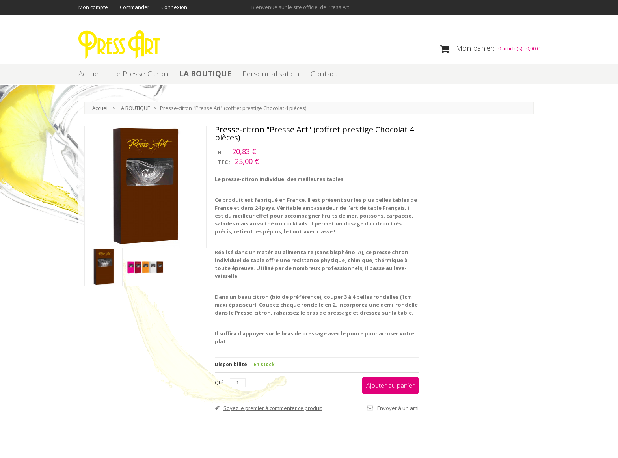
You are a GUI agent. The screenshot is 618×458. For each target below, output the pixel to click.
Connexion (174, 7)
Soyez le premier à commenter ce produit (272, 408)
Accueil (90, 74)
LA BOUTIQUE (205, 74)
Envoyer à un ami (398, 408)
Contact (324, 74)
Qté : (220, 382)
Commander (134, 7)
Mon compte (93, 7)
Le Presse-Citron (140, 74)
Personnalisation (271, 74)
